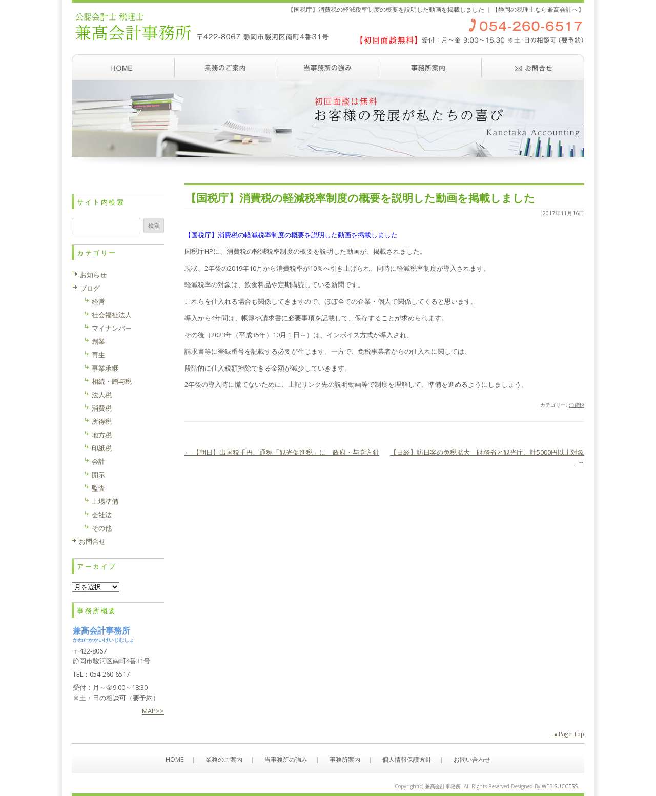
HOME (174, 759)
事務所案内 (430, 67)
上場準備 (105, 501)
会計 (98, 461)
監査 (98, 488)
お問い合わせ (533, 67)
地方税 (102, 434)
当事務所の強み (328, 67)
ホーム (123, 67)
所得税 (102, 421)
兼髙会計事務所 (443, 786)
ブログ (90, 288)
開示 (98, 474)
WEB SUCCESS (560, 786)
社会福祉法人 (112, 314)
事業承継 (105, 368)
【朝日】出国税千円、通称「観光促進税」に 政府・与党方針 (281, 452)
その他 (102, 528)
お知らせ (93, 274)
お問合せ (92, 541)
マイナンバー (112, 328)
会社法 (102, 514)
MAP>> (153, 711)
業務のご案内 (225, 67)
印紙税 (102, 448)
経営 (98, 301)
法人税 (102, 394)
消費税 (576, 405)
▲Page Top (568, 734)
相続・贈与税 (112, 381)
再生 (98, 354)
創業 (98, 341)
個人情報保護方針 (407, 759)
